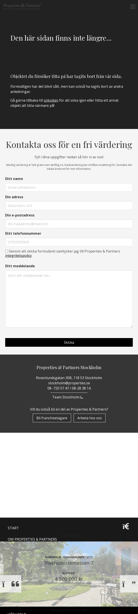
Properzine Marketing (29, 502)
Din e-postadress (19, 215)
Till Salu (18, 522)
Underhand (19, 532)
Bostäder (17, 514)
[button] (132, 6)
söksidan (51, 100)
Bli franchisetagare (51, 418)
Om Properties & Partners (32, 491)
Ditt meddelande (20, 266)
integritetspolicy (18, 255)
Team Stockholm (69, 397)
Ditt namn (14, 178)
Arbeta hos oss (89, 418)
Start (13, 480)
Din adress (14, 197)
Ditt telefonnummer (23, 233)
